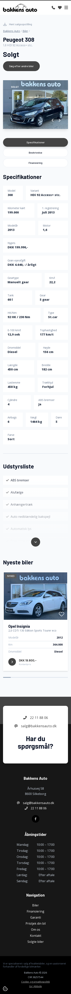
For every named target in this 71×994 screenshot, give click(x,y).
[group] (35, 104)
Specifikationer (36, 142)
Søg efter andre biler (21, 66)
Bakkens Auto (11, 31)
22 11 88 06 (35, 717)
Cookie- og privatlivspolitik (35, 981)
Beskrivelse (35, 152)
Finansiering (35, 162)
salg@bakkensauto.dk (35, 726)
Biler (25, 31)
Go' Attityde (35, 986)
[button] (53, 120)
